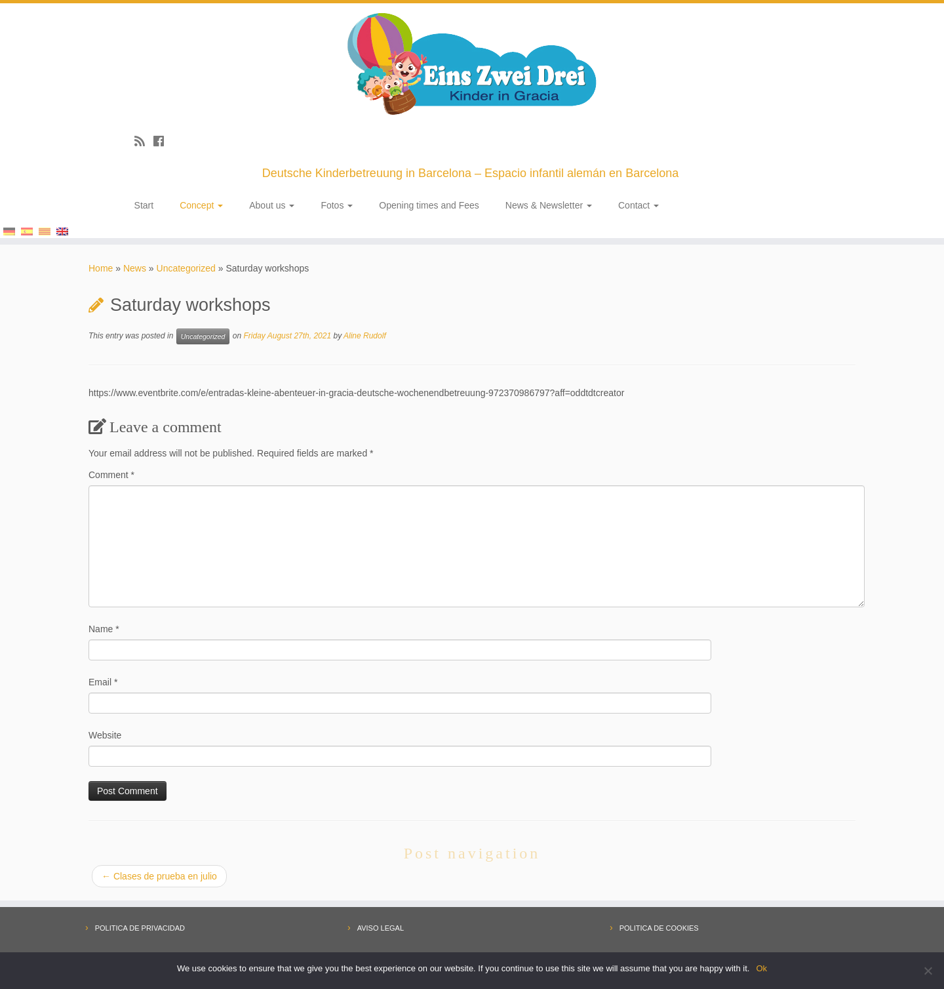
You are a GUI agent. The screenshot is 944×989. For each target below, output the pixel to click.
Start (144, 205)
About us (271, 205)
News (134, 268)
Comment (111, 475)
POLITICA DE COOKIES (659, 928)
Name (103, 629)
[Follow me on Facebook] (162, 141)
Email (102, 682)
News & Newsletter (548, 205)
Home (100, 268)
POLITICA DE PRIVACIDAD (140, 928)
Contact (638, 205)
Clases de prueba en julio (159, 876)
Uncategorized (186, 268)
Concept (201, 205)
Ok (761, 968)
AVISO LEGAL (380, 928)
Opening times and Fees (429, 205)
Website (104, 735)
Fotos (337, 205)
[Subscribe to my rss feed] (143, 141)
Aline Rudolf (365, 335)
